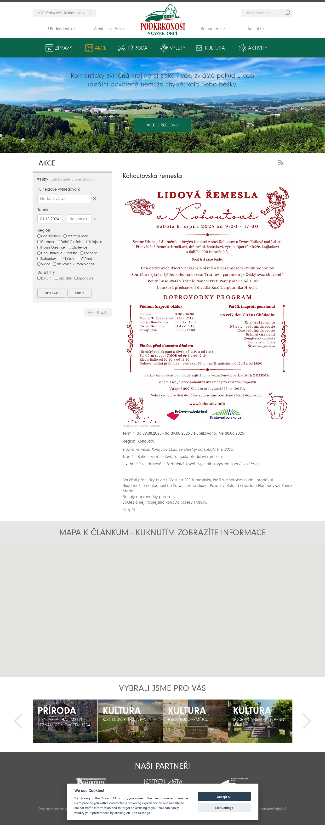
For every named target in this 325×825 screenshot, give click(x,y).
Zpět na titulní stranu (162, 19)
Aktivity (257, 48)
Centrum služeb (107, 28)
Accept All (224, 797)
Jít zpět (102, 312)
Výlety (177, 48)
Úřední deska (60, 28)
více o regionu (162, 125)
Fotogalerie (211, 28)
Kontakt (254, 28)
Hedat (287, 13)
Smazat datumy (95, 219)
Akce (101, 48)
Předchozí (18, 721)
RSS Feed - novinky (281, 162)
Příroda (137, 48)
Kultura (215, 48)
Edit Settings (224, 808)
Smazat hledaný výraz (95, 198)
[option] (65, 721)
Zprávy (63, 48)
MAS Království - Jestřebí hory (60, 13)
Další (307, 721)
